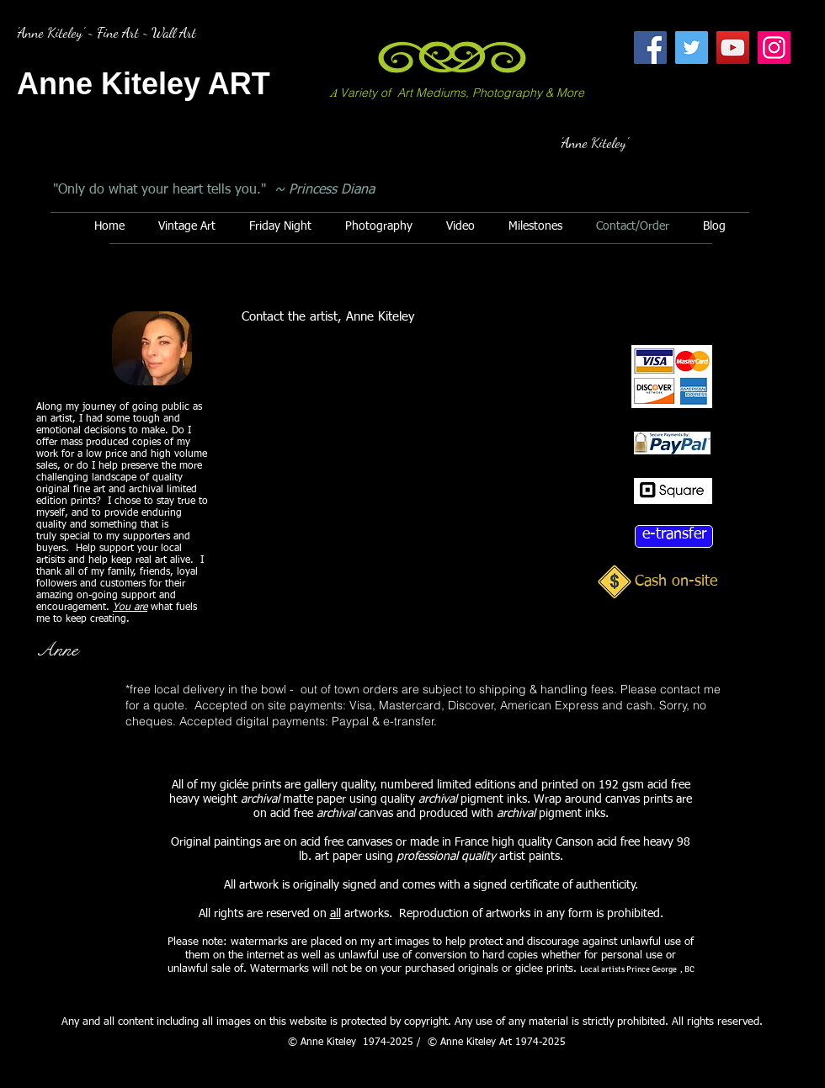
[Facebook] (650, 47)
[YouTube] (732, 47)
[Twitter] (691, 47)
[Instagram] (774, 47)
